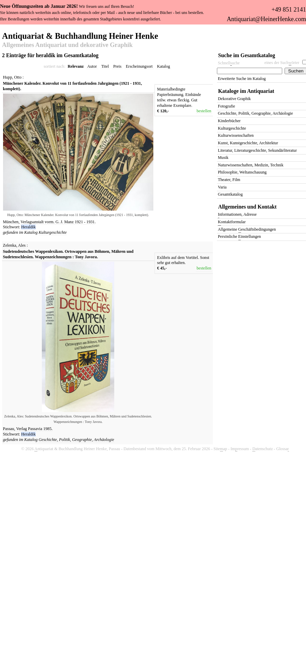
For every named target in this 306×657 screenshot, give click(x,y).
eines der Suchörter (282, 62)
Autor (92, 66)
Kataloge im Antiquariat (246, 91)
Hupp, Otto (12, 77)
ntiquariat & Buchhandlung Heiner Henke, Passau (77, 448)
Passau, (9, 428)
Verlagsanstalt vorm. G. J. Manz (47, 221)
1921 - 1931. (85, 221)
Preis (117, 66)
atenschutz (262, 448)
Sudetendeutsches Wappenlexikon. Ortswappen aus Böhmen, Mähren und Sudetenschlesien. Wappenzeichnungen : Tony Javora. (68, 254)
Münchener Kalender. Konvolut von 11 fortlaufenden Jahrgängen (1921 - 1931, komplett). (72, 86)
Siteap (220, 448)
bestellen (204, 111)
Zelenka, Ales (14, 245)
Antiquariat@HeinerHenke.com (266, 19)
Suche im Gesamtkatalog (246, 55)
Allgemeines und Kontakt (247, 207)
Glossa (282, 448)
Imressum (240, 448)
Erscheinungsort (139, 66)
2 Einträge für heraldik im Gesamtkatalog (50, 55)
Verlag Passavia (29, 428)
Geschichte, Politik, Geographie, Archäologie (76, 439)
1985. (47, 428)
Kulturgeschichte (53, 232)
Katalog (163, 66)
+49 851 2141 (288, 9)
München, (11, 221)
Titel (105, 66)
